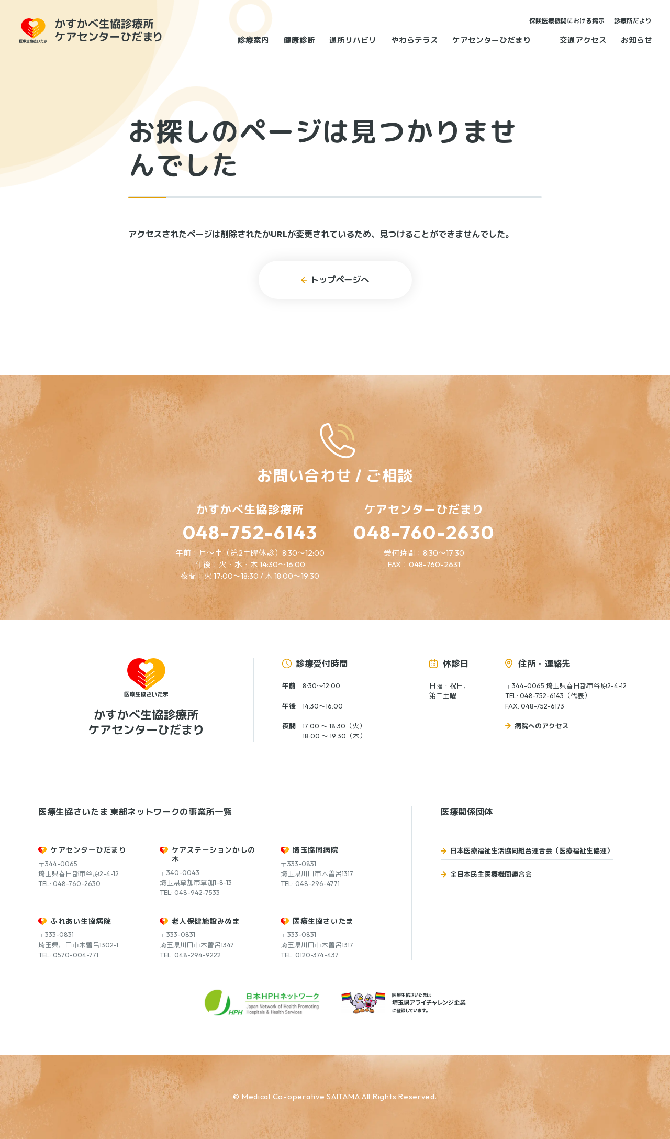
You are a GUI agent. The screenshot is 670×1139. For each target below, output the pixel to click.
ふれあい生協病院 (80, 921)
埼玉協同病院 (315, 850)
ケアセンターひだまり (491, 40)
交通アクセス (583, 40)
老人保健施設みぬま (206, 921)
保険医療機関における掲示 (567, 21)
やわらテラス (414, 40)
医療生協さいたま (323, 921)
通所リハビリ (352, 40)
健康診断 (299, 40)
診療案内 (253, 40)
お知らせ (636, 40)
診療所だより (633, 21)
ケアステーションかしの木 (213, 854)
